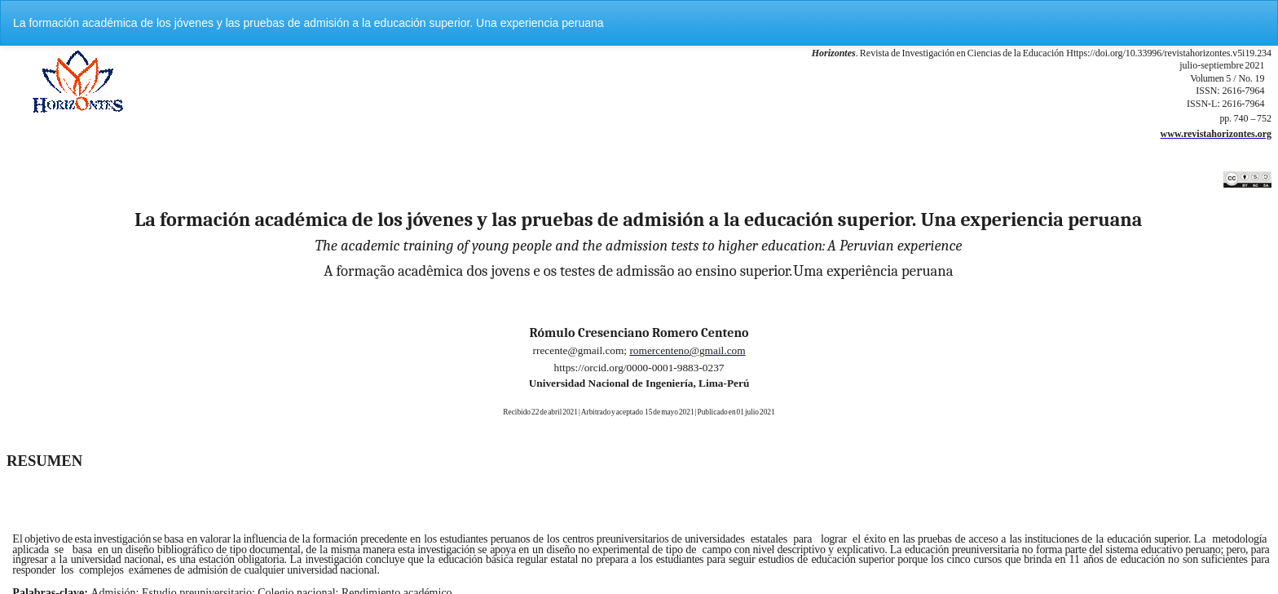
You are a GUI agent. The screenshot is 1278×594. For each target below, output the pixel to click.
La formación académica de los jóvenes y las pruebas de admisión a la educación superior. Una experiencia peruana (308, 22)
